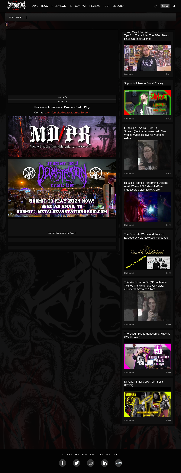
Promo (69, 107)
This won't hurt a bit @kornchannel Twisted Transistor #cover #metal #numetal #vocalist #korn (145, 286)
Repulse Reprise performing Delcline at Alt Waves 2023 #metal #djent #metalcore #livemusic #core (146, 186)
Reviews (40, 107)
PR (70, 6)
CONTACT (80, 6)
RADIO (34, 6)
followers (16, 17)
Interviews (55, 107)
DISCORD (118, 6)
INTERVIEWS (58, 6)
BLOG (44, 6)
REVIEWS (94, 6)
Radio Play (82, 107)
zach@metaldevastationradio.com (67, 112)
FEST (106, 6)
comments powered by (62, 233)
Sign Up (165, 6)
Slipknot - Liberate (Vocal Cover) (143, 83)
